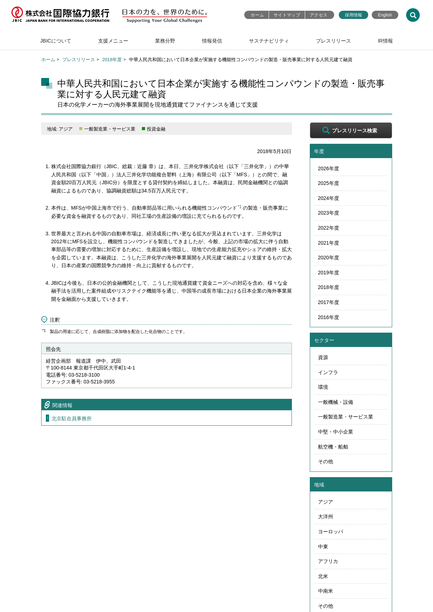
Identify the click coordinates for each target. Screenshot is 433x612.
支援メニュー (113, 41)
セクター (324, 340)
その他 (325, 461)
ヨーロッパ (330, 531)
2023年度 (328, 213)
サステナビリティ (269, 41)
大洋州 (325, 516)
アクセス (318, 15)
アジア (325, 502)
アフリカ (328, 561)
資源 (323, 357)
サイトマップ (287, 15)
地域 (319, 485)
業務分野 (165, 41)
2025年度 (328, 183)
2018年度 (112, 59)
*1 (239, 206)
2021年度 (328, 243)
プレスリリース (333, 41)
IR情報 (385, 41)
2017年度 (328, 302)
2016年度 (328, 317)
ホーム (257, 15)
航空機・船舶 (333, 447)
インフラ (328, 372)
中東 (323, 546)
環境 (323, 387)
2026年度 (328, 168)
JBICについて (55, 41)
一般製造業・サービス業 (345, 417)
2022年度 (328, 228)
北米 (323, 576)
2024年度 (328, 198)
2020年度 (328, 257)
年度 (319, 151)
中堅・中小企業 (335, 432)
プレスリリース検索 (354, 130)
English (385, 15)
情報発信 (212, 41)
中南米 (325, 591)
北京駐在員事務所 (72, 418)
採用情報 (353, 15)
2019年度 (328, 272)
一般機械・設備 (335, 402)
